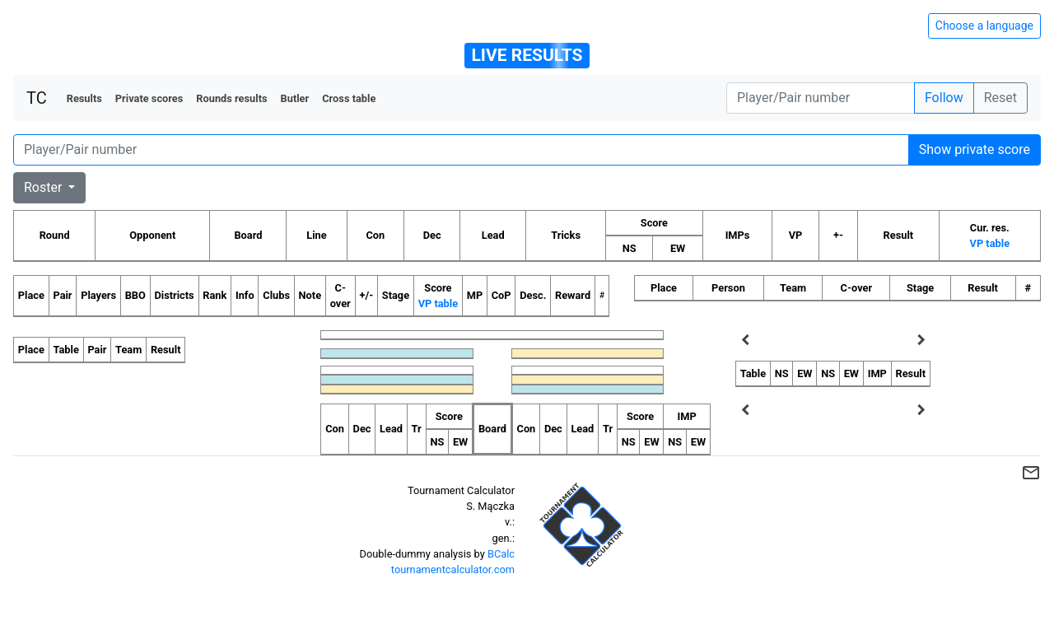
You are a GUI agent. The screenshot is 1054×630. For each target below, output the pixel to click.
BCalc (501, 554)
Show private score (974, 149)
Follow (944, 97)
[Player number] (820, 98)
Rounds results (231, 98)
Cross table (348, 98)
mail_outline (1031, 473)
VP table (990, 243)
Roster (44, 187)
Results (84, 98)
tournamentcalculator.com (453, 569)
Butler (295, 98)
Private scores (149, 98)
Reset (1000, 97)
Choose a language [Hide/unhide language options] (984, 25)
